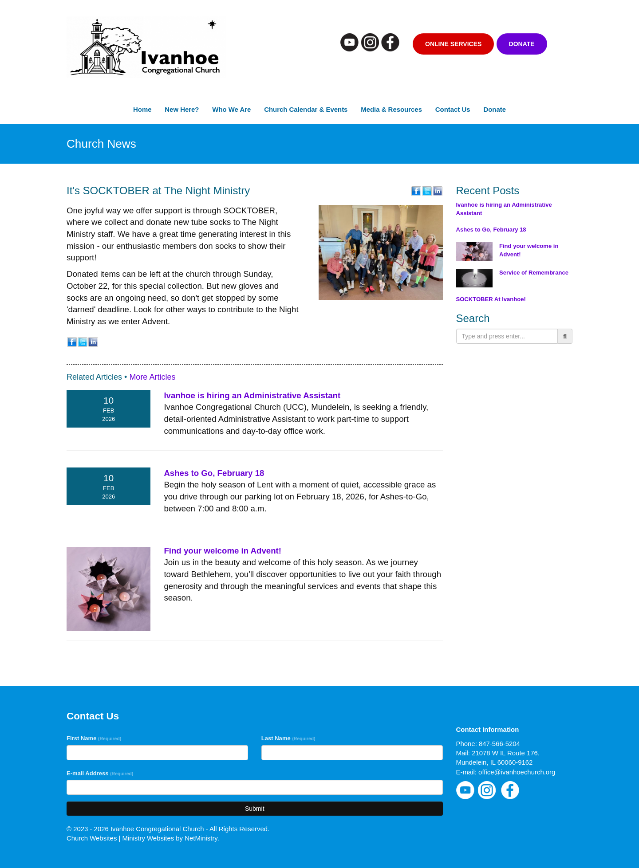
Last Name (288, 738)
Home (142, 109)
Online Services (453, 43)
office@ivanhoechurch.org (516, 772)
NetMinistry (201, 838)
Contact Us (452, 109)
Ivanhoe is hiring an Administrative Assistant (252, 395)
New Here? (182, 109)
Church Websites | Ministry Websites (121, 838)
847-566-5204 (499, 743)
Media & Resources (391, 109)
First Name (94, 738)
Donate (522, 43)
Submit (254, 808)
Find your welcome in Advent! (222, 550)
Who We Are (231, 109)
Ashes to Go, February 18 (214, 473)
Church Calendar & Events (305, 109)
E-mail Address (100, 773)
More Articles (152, 377)
